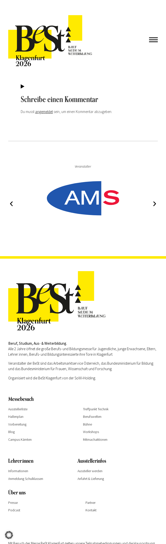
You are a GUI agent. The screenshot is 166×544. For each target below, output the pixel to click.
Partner (90, 502)
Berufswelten (92, 416)
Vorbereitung (17, 424)
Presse (13, 502)
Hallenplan (15, 416)
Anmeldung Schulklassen (25, 478)
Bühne (87, 424)
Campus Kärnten (20, 439)
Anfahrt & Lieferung (91, 478)
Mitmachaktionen (95, 439)
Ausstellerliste (17, 409)
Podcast (14, 510)
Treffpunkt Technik (95, 409)
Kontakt (90, 510)
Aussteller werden (90, 471)
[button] (11, 204)
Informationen (18, 471)
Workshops (91, 432)
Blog (11, 432)
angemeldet (44, 111)
